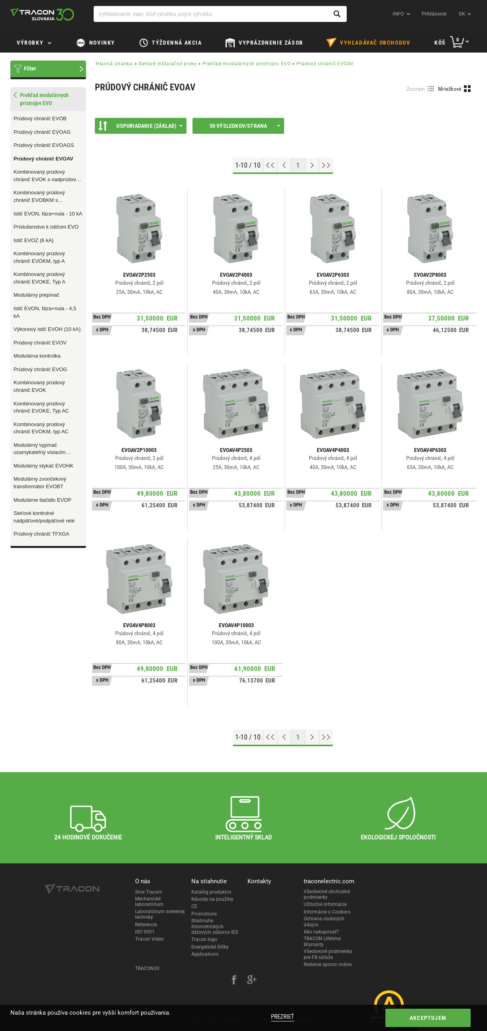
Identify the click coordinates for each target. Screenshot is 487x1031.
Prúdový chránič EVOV (40, 343)
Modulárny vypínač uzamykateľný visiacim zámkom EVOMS (39, 449)
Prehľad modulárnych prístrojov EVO (246, 64)
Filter (30, 68)
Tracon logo (204, 939)
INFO (398, 14)
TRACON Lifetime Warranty (322, 941)
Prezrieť (282, 1016)
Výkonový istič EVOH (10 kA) (47, 329)
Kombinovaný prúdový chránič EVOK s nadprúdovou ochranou (48, 176)
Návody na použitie (212, 899)
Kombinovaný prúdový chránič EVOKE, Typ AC (41, 407)
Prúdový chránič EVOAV (43, 159)
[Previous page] (284, 165)
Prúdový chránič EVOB (40, 118)
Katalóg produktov (211, 892)
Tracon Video (149, 939)
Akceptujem (428, 1018)
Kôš (440, 42)
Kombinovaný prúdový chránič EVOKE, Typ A (39, 278)
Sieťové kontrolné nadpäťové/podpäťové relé (44, 517)
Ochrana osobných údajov (324, 921)
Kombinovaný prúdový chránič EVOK (39, 386)
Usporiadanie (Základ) (140, 126)
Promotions (204, 914)
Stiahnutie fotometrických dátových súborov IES (214, 926)
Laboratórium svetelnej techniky (160, 914)
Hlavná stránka (114, 64)
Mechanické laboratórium (149, 901)
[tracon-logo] (42, 14)
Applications (204, 954)
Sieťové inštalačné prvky (167, 64)
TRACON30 (147, 968)
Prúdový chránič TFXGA (41, 534)
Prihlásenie (434, 14)
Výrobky (30, 42)
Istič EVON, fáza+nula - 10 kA (48, 214)
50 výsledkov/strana (245, 126)
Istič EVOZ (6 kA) (33, 240)
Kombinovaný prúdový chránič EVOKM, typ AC (41, 428)
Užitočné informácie (325, 904)
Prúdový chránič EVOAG (42, 132)
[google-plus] (251, 981)
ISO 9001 (145, 932)
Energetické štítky (210, 947)
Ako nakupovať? (321, 932)
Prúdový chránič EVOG (40, 369)
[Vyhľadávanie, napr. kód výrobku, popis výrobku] (220, 14)
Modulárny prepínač (36, 295)
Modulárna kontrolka (37, 356)
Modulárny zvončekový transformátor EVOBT (40, 482)
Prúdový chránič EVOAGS (44, 145)
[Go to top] (270, 165)
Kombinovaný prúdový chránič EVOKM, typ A (39, 257)
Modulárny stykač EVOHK (43, 466)
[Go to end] (326, 165)
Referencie (146, 924)
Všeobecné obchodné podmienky (327, 894)
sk (462, 14)
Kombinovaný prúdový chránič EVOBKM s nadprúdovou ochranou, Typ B (48, 197)
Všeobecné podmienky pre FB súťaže (328, 954)
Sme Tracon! (148, 892)
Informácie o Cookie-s (327, 912)
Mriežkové (450, 89)
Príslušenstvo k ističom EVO (46, 227)
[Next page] (312, 165)
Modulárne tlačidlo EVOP (42, 500)
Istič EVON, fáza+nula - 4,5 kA (45, 312)
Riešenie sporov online (328, 964)
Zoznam (415, 89)
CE (194, 906)
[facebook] (234, 981)
